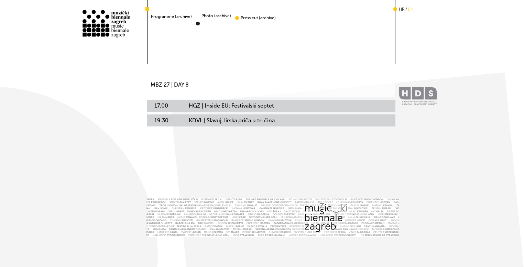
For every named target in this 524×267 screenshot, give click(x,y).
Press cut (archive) (258, 17)
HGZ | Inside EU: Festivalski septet (214, 105)
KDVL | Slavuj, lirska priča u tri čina (214, 120)
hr (401, 9)
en (411, 9)
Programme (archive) (171, 16)
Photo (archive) (216, 15)
